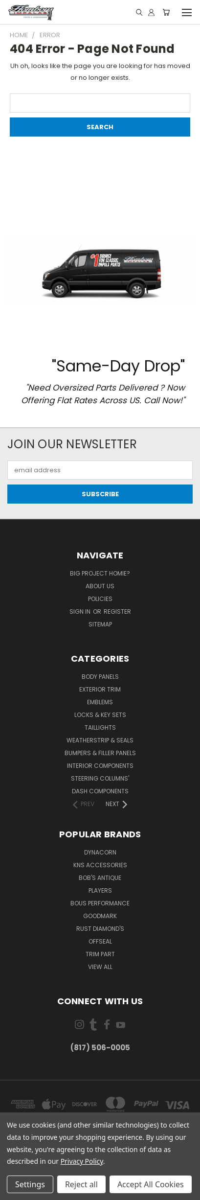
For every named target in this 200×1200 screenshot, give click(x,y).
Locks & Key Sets (100, 715)
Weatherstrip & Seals (100, 740)
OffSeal (100, 941)
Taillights (100, 727)
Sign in (80, 611)
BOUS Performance (100, 903)
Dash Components (100, 791)
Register (117, 611)
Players (100, 890)
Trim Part (100, 954)
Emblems (100, 702)
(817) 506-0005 (100, 1047)
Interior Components (100, 766)
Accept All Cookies (150, 1184)
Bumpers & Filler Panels (100, 753)
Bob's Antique (100, 878)
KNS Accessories (100, 865)
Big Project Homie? (100, 573)
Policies (100, 599)
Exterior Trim (100, 689)
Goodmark (100, 916)
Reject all (81, 1184)
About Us (100, 586)
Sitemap (100, 624)
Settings (30, 1184)
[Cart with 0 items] (166, 12)
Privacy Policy (82, 1161)
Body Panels (100, 676)
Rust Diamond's (100, 928)
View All (100, 967)
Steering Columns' (100, 778)
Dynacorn (100, 852)
